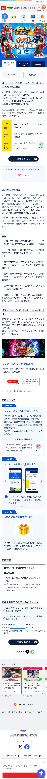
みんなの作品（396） (23, 64)
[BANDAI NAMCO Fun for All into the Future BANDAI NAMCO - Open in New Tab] (39, 2)
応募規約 (32, 75)
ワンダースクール (7, 712)
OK (23, 775)
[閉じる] (44, 762)
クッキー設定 (8, 768)
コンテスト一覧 (21, 712)
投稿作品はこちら (23, 159)
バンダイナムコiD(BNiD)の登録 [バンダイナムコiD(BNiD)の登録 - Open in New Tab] (22, 425)
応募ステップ (11, 75)
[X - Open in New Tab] (27, 652)
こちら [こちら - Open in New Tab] (7, 434)
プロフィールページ (17, 628)
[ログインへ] (44, 7)
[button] (41, 481)
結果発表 (38, 64)
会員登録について (30, 756)
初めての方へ (11, 756)
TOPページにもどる (25, 704)
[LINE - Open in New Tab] (32, 652)
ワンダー (22, 175)
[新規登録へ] (39, 7)
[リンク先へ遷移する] (23, 357)
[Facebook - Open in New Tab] (27, 747)
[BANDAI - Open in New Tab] (3, 8)
